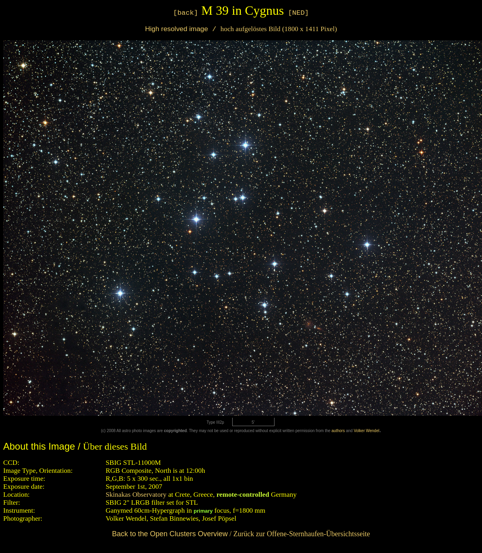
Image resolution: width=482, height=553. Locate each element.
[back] (185, 13)
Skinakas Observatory (136, 494)
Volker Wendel (366, 431)
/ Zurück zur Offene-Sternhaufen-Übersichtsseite (241, 534)
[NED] (298, 13)
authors (338, 431)
